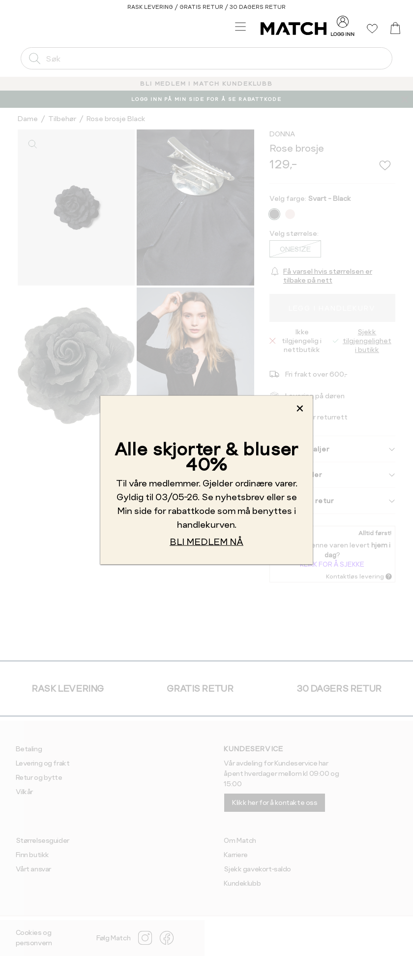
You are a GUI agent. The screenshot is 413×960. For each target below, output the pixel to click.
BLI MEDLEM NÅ (206, 541)
